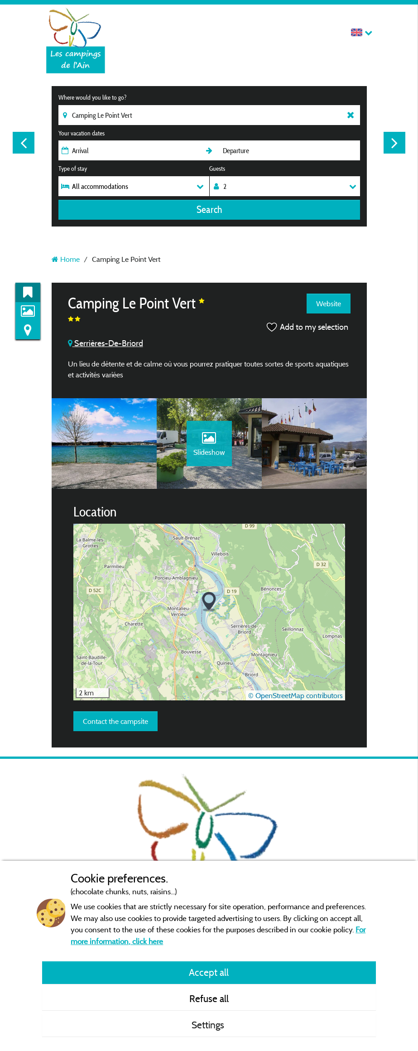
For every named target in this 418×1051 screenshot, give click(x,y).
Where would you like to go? (92, 97)
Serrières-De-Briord (105, 343)
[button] (209, 602)
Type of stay (72, 168)
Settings (209, 1025)
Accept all (209, 972)
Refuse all (209, 998)
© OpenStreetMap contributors (295, 695)
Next (394, 143)
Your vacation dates (81, 133)
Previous (23, 143)
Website (328, 303)
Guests (217, 168)
